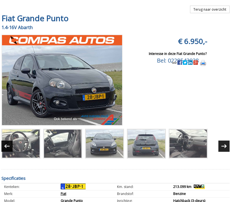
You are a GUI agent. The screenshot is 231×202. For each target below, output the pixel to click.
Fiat (63, 193)
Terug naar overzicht (209, 9)
